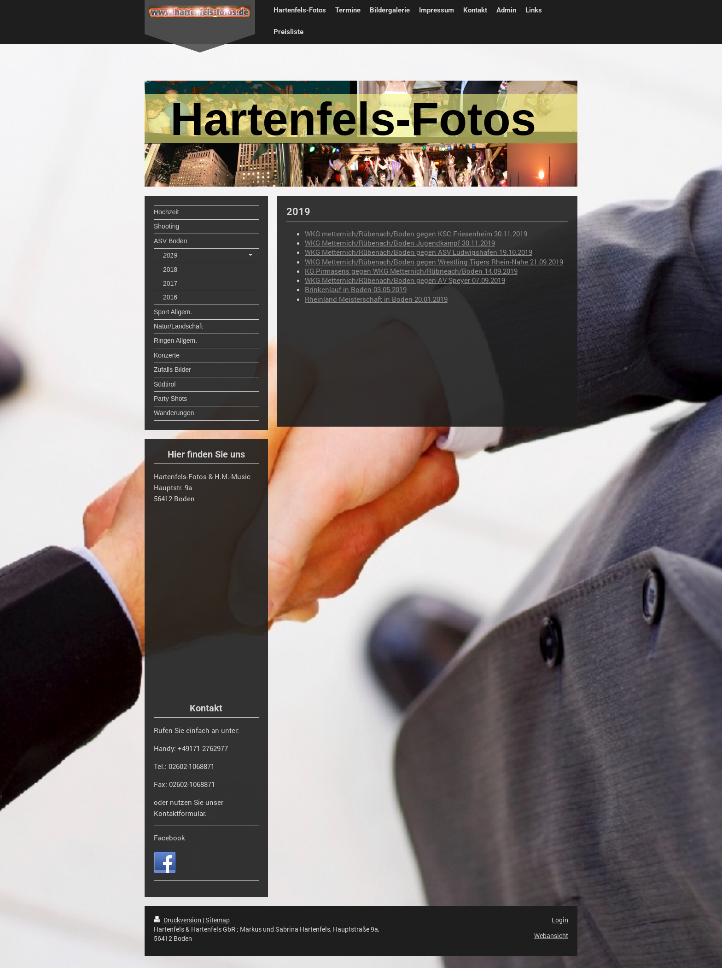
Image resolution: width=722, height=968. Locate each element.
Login (560, 919)
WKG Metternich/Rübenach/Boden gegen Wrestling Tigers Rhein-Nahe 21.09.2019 (434, 261)
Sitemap (217, 919)
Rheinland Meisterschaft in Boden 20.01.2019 (376, 299)
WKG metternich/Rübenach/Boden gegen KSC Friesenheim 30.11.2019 (416, 233)
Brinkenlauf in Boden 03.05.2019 (356, 289)
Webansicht (551, 935)
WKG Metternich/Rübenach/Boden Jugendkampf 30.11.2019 (400, 242)
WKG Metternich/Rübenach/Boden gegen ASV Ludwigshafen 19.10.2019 (418, 252)
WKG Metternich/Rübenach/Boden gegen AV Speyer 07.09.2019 (405, 280)
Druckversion (178, 919)
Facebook (169, 837)
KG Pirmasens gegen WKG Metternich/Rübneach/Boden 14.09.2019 (411, 271)
